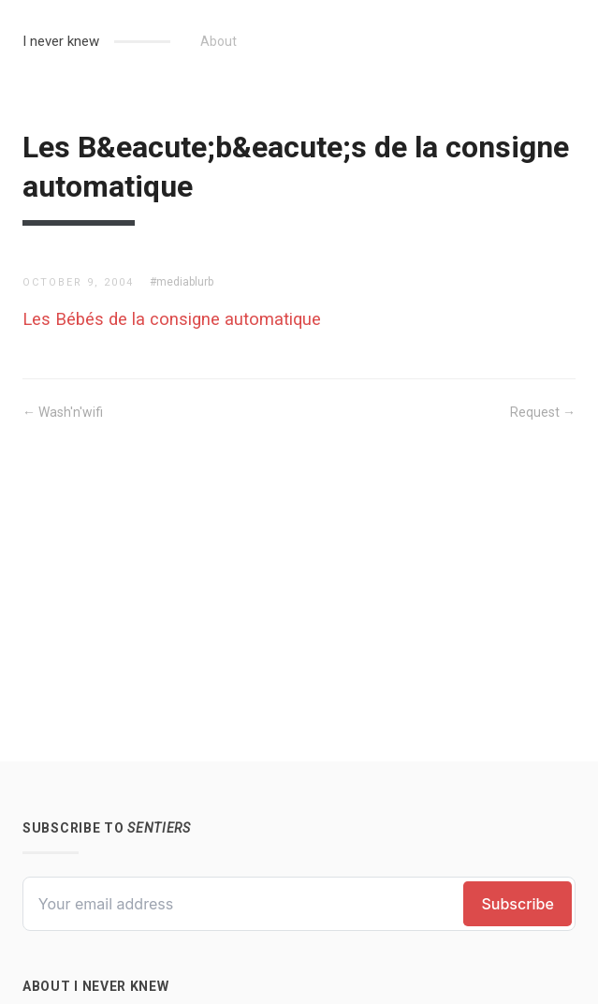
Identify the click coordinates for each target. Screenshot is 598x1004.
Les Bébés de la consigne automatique (171, 319)
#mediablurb (181, 281)
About (218, 41)
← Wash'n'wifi (62, 412)
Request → (543, 412)
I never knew (60, 41)
